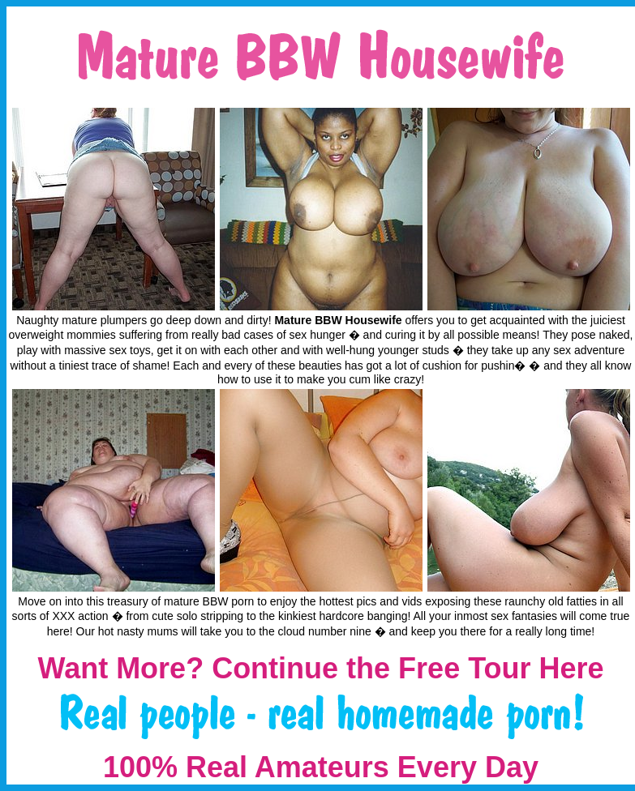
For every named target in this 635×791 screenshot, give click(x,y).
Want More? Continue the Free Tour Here (320, 668)
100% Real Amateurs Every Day (320, 767)
